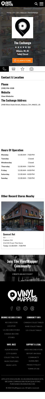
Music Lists (11, 365)
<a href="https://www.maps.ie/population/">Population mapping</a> (22, 126)
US (14, 13)
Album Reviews (11, 350)
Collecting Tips (11, 357)
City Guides (11, 353)
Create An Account (22, 274)
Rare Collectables (33, 326)
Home (9, 13)
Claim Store (24, 60)
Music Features (11, 361)
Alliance (23, 13)
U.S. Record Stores (11, 330)
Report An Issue (33, 353)
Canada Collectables (34, 322)
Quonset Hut (9, 234)
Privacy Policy (33, 365)
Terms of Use (33, 369)
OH (17, 13)
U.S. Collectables (33, 330)
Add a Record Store (34, 350)
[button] (41, 217)
